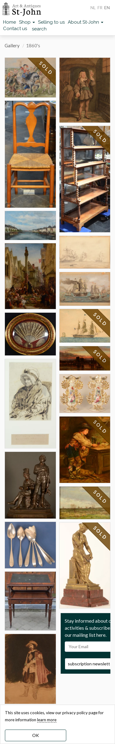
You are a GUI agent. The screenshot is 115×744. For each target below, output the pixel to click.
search (39, 29)
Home (9, 22)
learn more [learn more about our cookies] (46, 719)
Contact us (15, 28)
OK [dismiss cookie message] (35, 735)
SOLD (46, 68)
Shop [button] (27, 22)
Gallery (12, 45)
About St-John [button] (85, 22)
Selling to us (51, 22)
